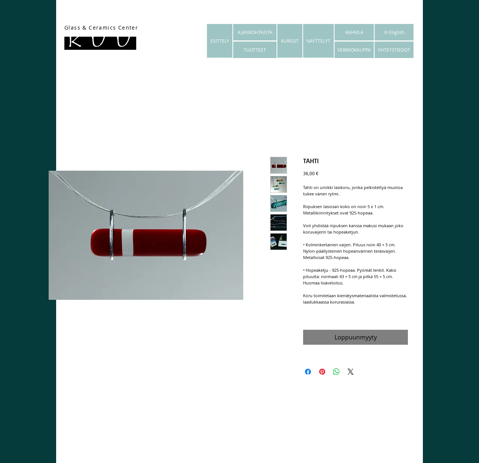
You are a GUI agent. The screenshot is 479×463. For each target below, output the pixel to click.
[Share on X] (350, 371)
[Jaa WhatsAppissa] (336, 371)
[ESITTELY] (219, 41)
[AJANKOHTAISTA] (255, 32)
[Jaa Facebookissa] (307, 371)
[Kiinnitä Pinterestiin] (322, 371)
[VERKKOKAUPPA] (354, 50)
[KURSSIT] (289, 41)
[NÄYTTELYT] (318, 41)
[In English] (394, 32)
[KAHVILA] (354, 32)
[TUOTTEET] (255, 50)
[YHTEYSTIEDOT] (394, 50)
